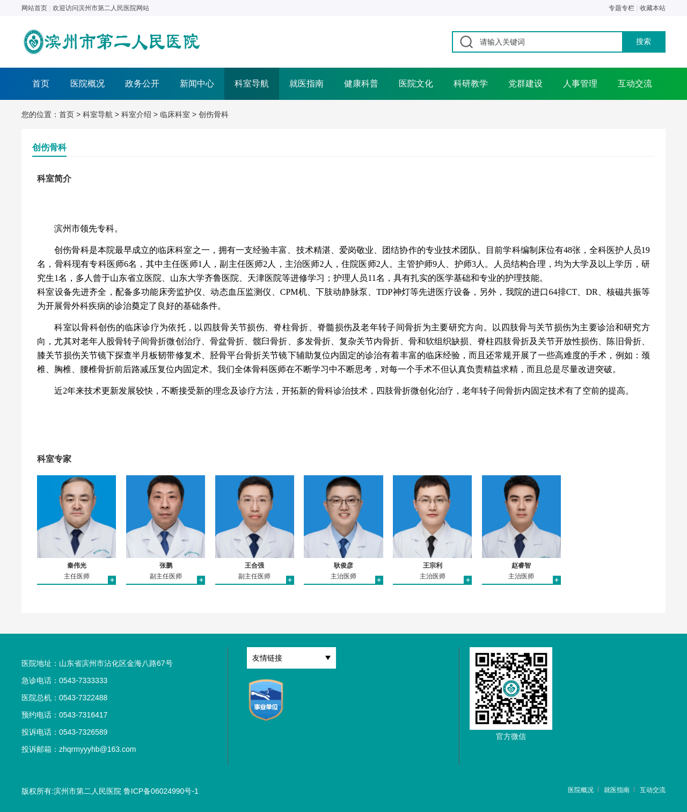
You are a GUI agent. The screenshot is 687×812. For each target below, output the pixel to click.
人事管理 (580, 83)
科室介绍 (136, 114)
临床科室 (175, 114)
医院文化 (416, 83)
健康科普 (361, 83)
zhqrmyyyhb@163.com (97, 749)
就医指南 (306, 83)
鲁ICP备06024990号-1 (161, 791)
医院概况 (87, 83)
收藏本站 (653, 8)
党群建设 (525, 83)
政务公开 (142, 83)
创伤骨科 (214, 114)
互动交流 (635, 83)
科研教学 (471, 83)
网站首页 (34, 8)
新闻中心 (197, 83)
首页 (40, 83)
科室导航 (252, 83)
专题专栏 (621, 8)
